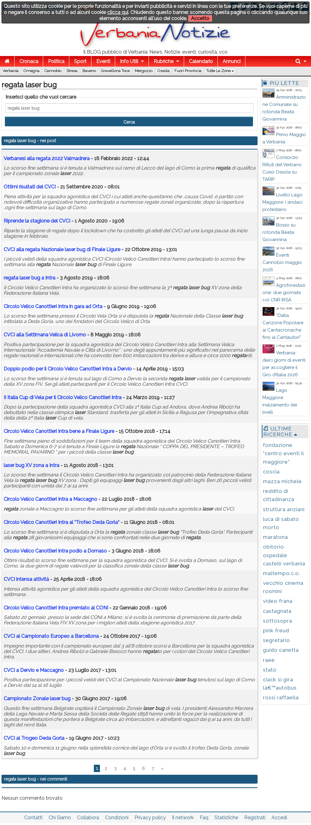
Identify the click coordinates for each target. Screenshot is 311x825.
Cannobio (52, 70)
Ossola (163, 70)
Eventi (103, 61)
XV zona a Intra (31, 465)
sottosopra (277, 621)
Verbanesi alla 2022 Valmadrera (47, 158)
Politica (56, 61)
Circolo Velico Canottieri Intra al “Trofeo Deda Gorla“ (61, 522)
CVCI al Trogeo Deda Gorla (34, 738)
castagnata (277, 611)
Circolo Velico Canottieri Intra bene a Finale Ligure (59, 431)
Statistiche (226, 817)
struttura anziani (284, 509)
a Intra (29, 278)
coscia (271, 472)
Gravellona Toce (115, 70)
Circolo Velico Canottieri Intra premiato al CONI (56, 608)
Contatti (33, 817)
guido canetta (281, 650)
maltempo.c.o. (281, 573)
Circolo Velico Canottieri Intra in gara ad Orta (53, 306)
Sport (80, 61)
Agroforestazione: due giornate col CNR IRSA (283, 293)
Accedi (279, 817)
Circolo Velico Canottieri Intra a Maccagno (50, 499)
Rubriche (163, 61)
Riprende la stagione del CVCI (37, 221)
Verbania (10, 70)
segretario (276, 640)
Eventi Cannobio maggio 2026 (282, 262)
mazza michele (282, 481)
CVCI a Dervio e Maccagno (34, 670)
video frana (277, 601)
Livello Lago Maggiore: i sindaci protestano (282, 202)
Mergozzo (143, 70)
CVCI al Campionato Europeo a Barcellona (51, 636)
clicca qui (117, 12)
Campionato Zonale (37, 698)
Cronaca (28, 61)
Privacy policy (150, 817)
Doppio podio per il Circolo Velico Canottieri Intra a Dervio (68, 369)
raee (269, 660)
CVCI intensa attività (26, 579)
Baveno (89, 70)
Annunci (232, 61)
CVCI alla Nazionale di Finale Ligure (62, 249)
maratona (275, 537)
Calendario (201, 61)
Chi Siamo (60, 817)
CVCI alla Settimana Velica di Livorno (45, 335)
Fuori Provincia (187, 70)
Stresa (71, 70)
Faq (204, 817)
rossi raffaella (281, 697)
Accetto (200, 18)
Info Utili (129, 61)
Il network (183, 817)
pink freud (276, 630)
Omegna (31, 70)
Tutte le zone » (220, 70)
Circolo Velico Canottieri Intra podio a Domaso (55, 551)
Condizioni (116, 817)
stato (270, 670)
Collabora (88, 817)
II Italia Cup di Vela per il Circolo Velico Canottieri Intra (63, 397)
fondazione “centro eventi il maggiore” (283, 453)
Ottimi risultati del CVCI (30, 187)
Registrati (254, 817)
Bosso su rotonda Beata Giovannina (279, 232)
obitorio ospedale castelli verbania (284, 555)
